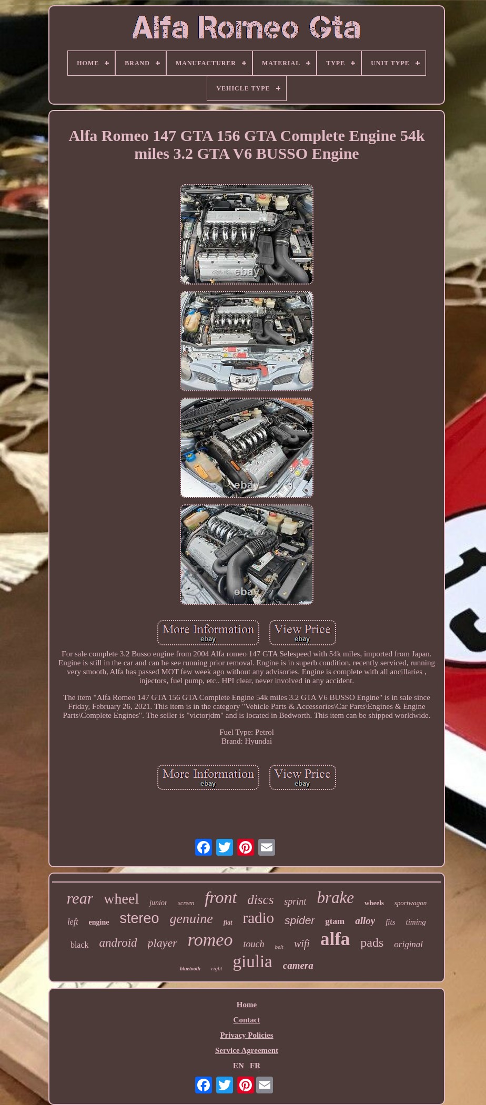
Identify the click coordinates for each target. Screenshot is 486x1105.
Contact (247, 1020)
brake (335, 897)
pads (371, 942)
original (408, 944)
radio (259, 917)
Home (247, 1004)
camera (298, 965)
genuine (191, 918)
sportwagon (410, 903)
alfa (335, 939)
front (221, 897)
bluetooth (190, 968)
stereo (139, 918)
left (72, 921)
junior (158, 903)
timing (416, 922)
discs (260, 900)
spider (300, 920)
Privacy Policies (246, 1035)
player (162, 942)
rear (80, 898)
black (79, 944)
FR (255, 1065)
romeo (210, 939)
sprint (295, 901)
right (216, 968)
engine (99, 922)
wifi (302, 943)
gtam (335, 921)
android (118, 942)
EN (238, 1065)
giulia (252, 961)
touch (253, 944)
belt (279, 947)
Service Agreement (246, 1050)
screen (186, 903)
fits (390, 922)
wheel (121, 898)
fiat (228, 922)
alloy (365, 920)
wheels (374, 903)
